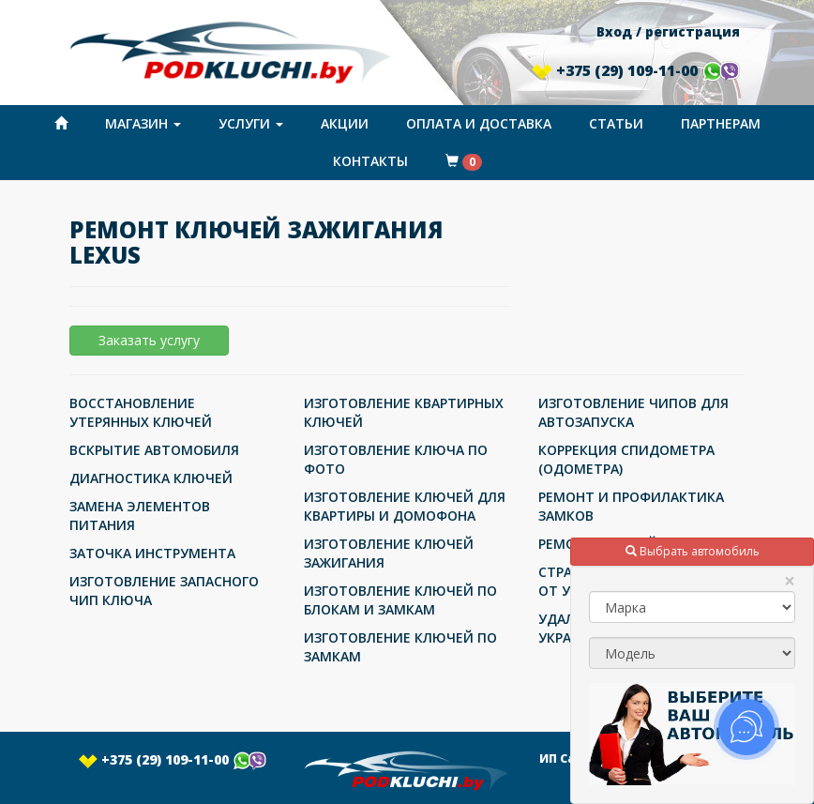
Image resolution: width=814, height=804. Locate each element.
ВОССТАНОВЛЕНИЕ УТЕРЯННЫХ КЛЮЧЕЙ (140, 412)
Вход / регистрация (668, 31)
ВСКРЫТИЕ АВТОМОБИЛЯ (154, 450)
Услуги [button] (251, 123)
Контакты (370, 161)
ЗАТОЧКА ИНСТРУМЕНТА (152, 553)
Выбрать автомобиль (693, 551)
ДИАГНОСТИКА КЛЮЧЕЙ (151, 478)
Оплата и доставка (478, 123)
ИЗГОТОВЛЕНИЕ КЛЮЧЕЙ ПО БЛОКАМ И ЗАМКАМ (400, 600)
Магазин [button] (143, 123)
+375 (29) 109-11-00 (636, 70)
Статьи (616, 123)
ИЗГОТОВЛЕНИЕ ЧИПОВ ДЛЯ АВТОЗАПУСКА (633, 412)
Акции (345, 123)
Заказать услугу (149, 340)
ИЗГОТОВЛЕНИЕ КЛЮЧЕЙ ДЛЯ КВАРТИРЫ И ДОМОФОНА (404, 506)
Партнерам (721, 123)
